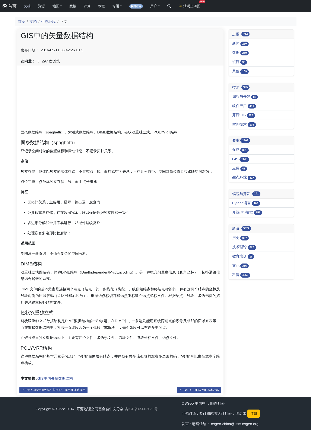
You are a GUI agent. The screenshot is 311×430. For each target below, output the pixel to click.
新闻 (240, 43)
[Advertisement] (120, 99)
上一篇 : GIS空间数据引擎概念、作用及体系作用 (53, 390)
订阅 (253, 413)
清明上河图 (190, 5)
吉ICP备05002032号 (141, 409)
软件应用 (244, 106)
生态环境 (48, 21)
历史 (240, 238)
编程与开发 (245, 96)
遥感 (240, 150)
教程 (101, 6)
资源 (41, 6)
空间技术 (244, 124)
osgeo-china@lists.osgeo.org (234, 424)
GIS (240, 159)
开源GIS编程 (247, 212)
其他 (240, 71)
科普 (241, 274)
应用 (239, 168)
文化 (240, 265)
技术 (241, 87)
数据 (72, 6)
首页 (10, 6)
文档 (27, 6)
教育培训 (243, 256)
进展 (241, 34)
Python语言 (246, 203)
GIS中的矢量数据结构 (55, 378)
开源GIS (243, 115)
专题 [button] (115, 6)
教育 (241, 228)
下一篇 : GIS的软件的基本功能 (199, 390)
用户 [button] (153, 6)
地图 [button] (56, 6)
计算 (87, 6)
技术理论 (244, 247)
